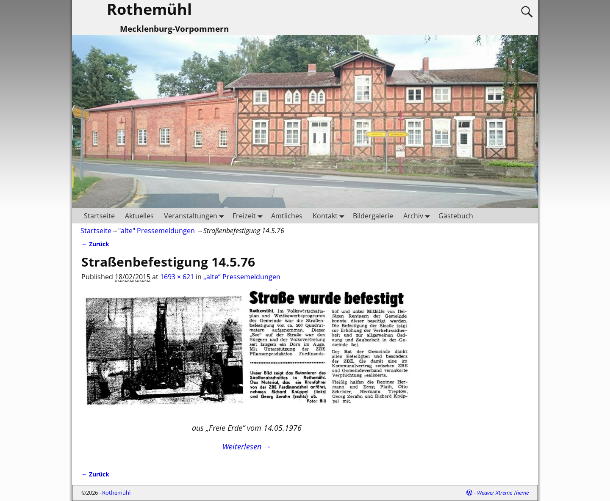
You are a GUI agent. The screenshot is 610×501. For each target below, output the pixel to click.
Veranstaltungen (195, 215)
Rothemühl (116, 492)
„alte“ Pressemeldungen (241, 276)
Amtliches (286, 215)
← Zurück (95, 244)
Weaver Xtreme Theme (503, 492)
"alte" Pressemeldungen (156, 230)
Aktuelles (139, 215)
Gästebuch (455, 215)
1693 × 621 (177, 276)
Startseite (99, 215)
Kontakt (330, 215)
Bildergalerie (373, 215)
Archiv (418, 215)
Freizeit (249, 215)
